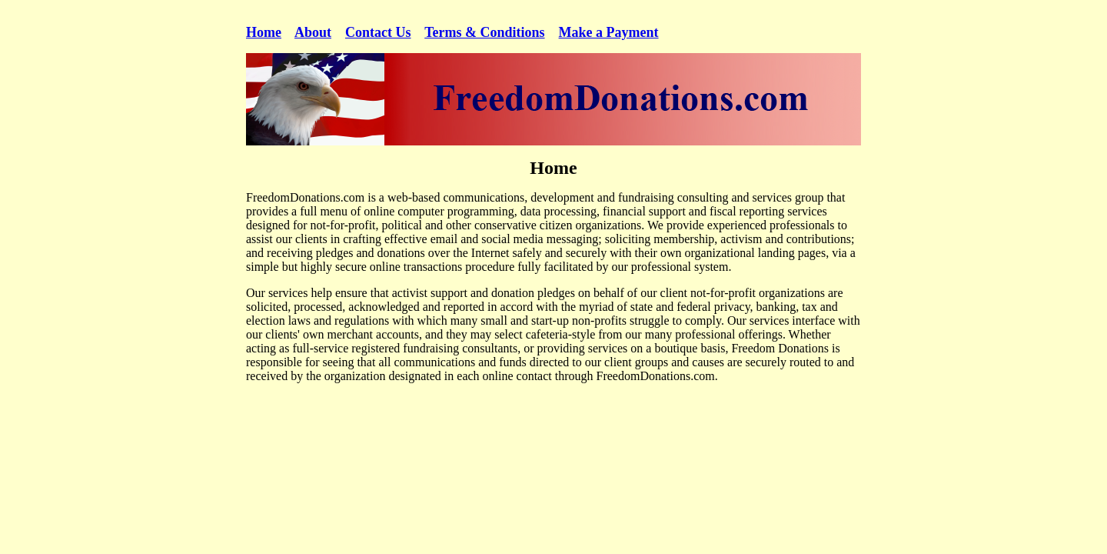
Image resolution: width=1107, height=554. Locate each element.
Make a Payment (609, 32)
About (312, 32)
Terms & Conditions (484, 32)
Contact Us (378, 32)
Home (263, 32)
